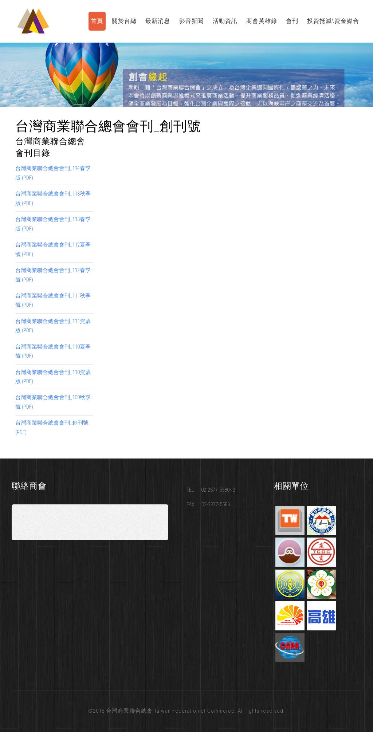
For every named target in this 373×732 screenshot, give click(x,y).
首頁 (97, 20)
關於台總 (124, 20)
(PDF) (27, 177)
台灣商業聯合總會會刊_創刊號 (52, 423)
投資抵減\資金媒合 (333, 20)
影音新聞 (191, 20)
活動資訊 (225, 20)
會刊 (292, 20)
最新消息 (157, 20)
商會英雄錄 (261, 20)
